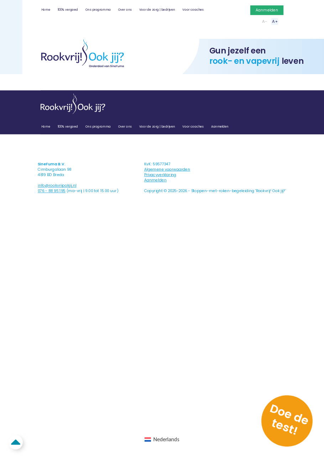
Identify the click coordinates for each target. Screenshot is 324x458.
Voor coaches (193, 9)
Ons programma (98, 9)
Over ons (125, 9)
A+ (274, 21)
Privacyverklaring (160, 174)
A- (264, 21)
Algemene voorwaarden (167, 169)
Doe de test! (289, 419)
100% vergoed (68, 9)
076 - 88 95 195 (52, 191)
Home (45, 9)
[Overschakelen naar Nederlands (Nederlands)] (162, 439)
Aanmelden (267, 10)
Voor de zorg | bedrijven (157, 9)
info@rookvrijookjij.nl (57, 185)
